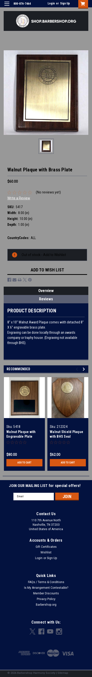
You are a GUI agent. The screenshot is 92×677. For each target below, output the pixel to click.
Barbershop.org (46, 604)
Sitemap (62, 673)
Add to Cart (24, 462)
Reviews (46, 299)
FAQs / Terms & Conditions (46, 582)
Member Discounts (46, 593)
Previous (77, 369)
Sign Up (65, 3)
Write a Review (18, 198)
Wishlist (46, 552)
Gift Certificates (46, 547)
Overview (46, 290)
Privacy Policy (46, 599)
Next (84, 369)
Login (51, 3)
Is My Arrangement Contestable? (46, 587)
